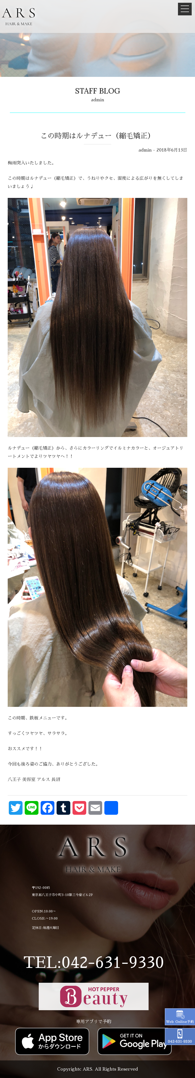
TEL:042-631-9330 (93, 962)
